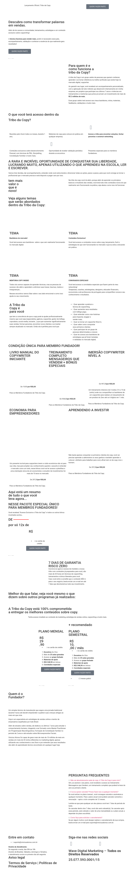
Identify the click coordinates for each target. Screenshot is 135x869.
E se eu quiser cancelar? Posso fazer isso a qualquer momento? (94, 792)
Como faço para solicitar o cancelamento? (86, 818)
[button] (98, 780)
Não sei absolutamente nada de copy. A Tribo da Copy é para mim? (96, 780)
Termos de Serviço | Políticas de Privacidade (32, 864)
